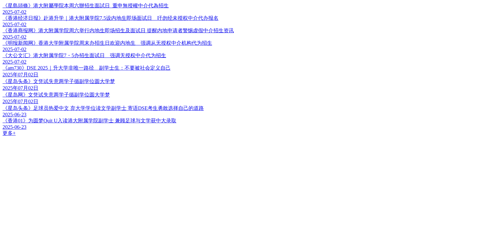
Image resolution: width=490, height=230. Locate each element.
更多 (9, 133)
